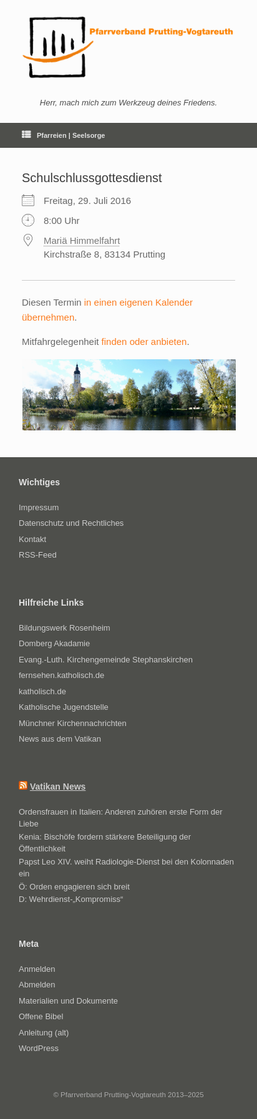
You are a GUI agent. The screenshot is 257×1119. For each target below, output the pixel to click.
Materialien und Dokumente (68, 1000)
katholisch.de (42, 691)
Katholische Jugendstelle (64, 707)
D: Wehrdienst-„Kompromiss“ (71, 899)
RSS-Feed (38, 555)
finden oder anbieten (144, 341)
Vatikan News (58, 787)
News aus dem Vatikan (60, 739)
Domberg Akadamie (54, 643)
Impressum (39, 507)
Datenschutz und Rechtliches (71, 523)
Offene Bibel (41, 1016)
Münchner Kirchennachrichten (73, 723)
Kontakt (32, 539)
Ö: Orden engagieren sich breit (74, 886)
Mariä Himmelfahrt (82, 240)
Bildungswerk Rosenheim (64, 627)
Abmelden (37, 984)
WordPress (39, 1048)
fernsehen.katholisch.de (61, 675)
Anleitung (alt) (44, 1032)
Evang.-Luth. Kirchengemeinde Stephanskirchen (106, 659)
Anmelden (37, 969)
